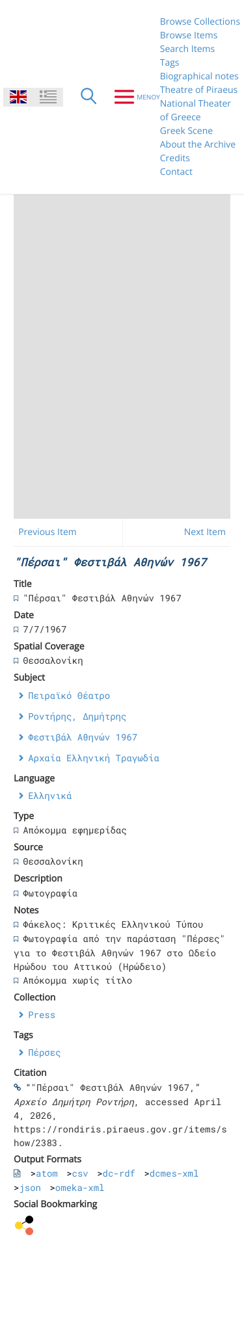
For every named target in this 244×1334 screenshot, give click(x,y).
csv (80, 1173)
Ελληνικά (50, 795)
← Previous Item (42, 532)
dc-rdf (119, 1173)
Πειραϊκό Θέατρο (69, 695)
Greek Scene (186, 131)
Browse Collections (200, 22)
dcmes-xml (174, 1173)
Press (41, 1014)
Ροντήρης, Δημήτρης (77, 716)
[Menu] (131, 97)
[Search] (88, 97)
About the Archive (198, 144)
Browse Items (189, 35)
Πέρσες (44, 1052)
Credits (175, 158)
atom (47, 1173)
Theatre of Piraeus (199, 90)
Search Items (187, 49)
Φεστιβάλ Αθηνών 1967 (82, 737)
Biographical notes (199, 76)
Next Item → (210, 532)
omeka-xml (80, 1187)
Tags (170, 63)
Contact (176, 172)
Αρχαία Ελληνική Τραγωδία (93, 758)
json (30, 1187)
